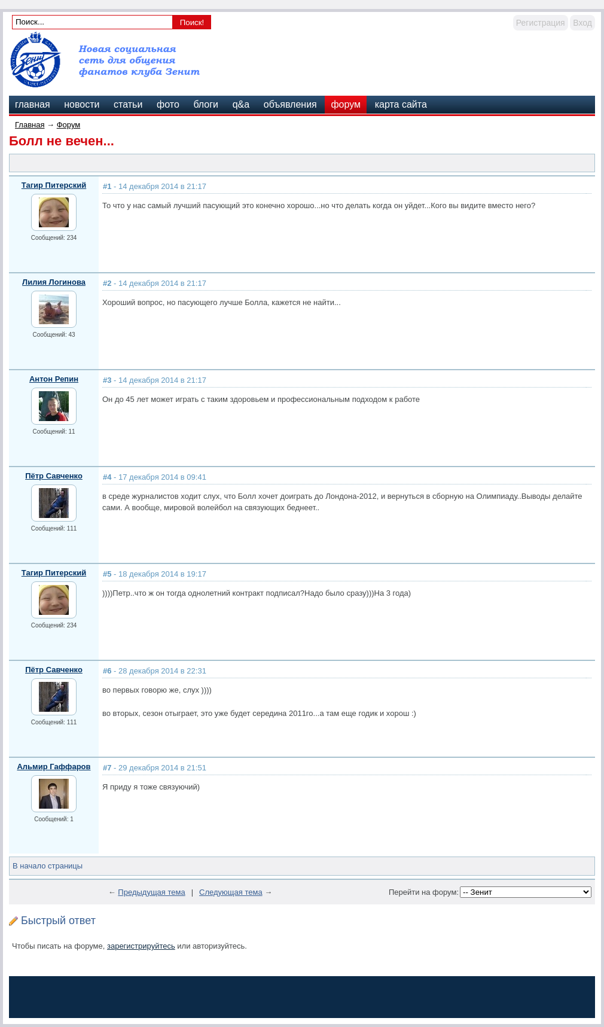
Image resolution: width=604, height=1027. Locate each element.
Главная (29, 124)
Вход (582, 23)
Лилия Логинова (54, 282)
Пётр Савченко (54, 475)
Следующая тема (231, 892)
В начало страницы (48, 865)
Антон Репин (53, 378)
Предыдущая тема (151, 892)
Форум (69, 124)
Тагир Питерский (54, 185)
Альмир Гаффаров (53, 766)
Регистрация (540, 23)
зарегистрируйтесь (141, 945)
